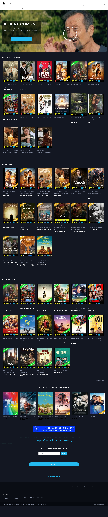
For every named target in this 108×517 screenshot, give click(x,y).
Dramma (58, 84)
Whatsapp (20, 8)
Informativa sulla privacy (99, 504)
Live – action (59, 338)
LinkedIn (13, 8)
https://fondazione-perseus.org (54, 440)
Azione (76, 416)
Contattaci (27, 495)
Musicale (24, 370)
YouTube (27, 8)
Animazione (76, 84)
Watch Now (21, 39)
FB (4, 8)
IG (8, 8)
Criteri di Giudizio (39, 497)
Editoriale (50, 4)
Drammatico (25, 84)
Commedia (8, 84)
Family (75, 307)
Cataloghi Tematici (40, 4)
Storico (99, 117)
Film (23, 4)
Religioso (93, 84)
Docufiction (59, 117)
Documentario (26, 259)
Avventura (42, 338)
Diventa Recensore (29, 497)
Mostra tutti (100, 270)
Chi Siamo (5, 498)
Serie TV (29, 4)
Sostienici (16, 498)
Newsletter (38, 495)
